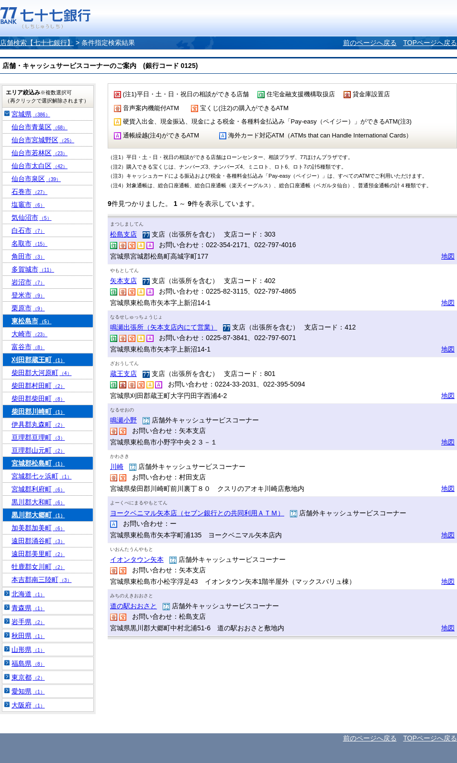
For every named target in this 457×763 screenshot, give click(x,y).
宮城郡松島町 (38, 463)
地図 (448, 256)
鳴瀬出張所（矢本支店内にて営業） (163, 327)
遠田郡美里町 (38, 554)
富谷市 (28, 347)
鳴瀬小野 (123, 420)
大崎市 (29, 334)
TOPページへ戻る (430, 42)
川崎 (116, 466)
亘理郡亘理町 (38, 437)
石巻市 (29, 191)
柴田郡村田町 (38, 385)
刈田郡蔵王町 (38, 360)
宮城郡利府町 (38, 489)
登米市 (28, 295)
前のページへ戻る (370, 42)
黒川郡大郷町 (38, 515)
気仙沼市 (31, 217)
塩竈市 (28, 204)
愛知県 (28, 691)
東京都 (28, 677)
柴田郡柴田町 (38, 398)
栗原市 (28, 308)
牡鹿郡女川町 (38, 566)
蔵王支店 (123, 373)
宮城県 (30, 114)
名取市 (29, 243)
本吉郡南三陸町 (41, 579)
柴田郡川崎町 (38, 411)
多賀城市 (32, 269)
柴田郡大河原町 (41, 372)
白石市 (28, 230)
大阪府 (28, 705)
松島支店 (123, 234)
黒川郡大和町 (38, 502)
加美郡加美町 (38, 528)
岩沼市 (28, 282)
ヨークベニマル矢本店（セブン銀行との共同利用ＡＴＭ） (197, 513)
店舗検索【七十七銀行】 (37, 42)
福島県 (28, 663)
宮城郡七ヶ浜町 (41, 476)
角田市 (28, 256)
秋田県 (28, 635)
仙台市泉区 (36, 178)
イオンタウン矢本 (137, 559)
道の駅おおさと (133, 606)
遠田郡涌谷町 (38, 541)
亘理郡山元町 (38, 450)
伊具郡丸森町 (38, 424)
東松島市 (31, 321)
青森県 (28, 608)
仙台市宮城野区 (42, 140)
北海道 (28, 594)
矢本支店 (123, 281)
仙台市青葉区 (39, 127)
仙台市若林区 (39, 153)
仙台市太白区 (39, 166)
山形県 (28, 649)
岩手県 (28, 622)
